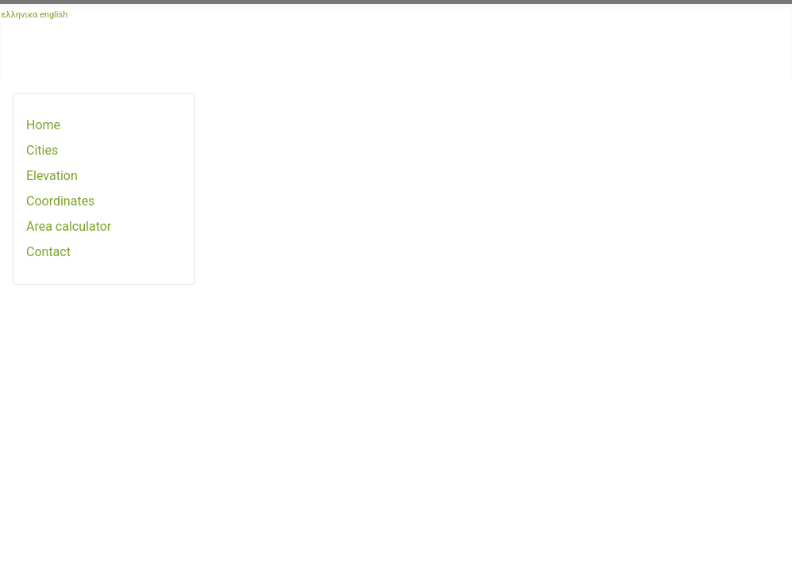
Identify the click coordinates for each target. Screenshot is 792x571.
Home (43, 124)
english (53, 15)
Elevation (52, 175)
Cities (42, 150)
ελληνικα (20, 15)
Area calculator (68, 226)
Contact (48, 251)
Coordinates (60, 201)
